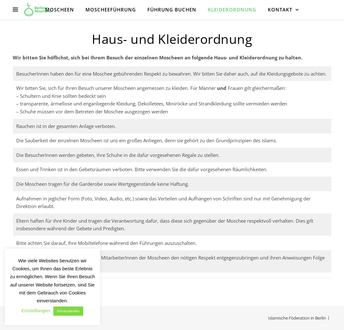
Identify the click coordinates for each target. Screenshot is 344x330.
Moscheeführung (110, 9)
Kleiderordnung (232, 9)
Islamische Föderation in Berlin (297, 318)
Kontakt (280, 9)
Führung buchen (171, 9)
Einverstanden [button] (68, 311)
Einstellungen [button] (36, 310)
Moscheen (59, 9)
